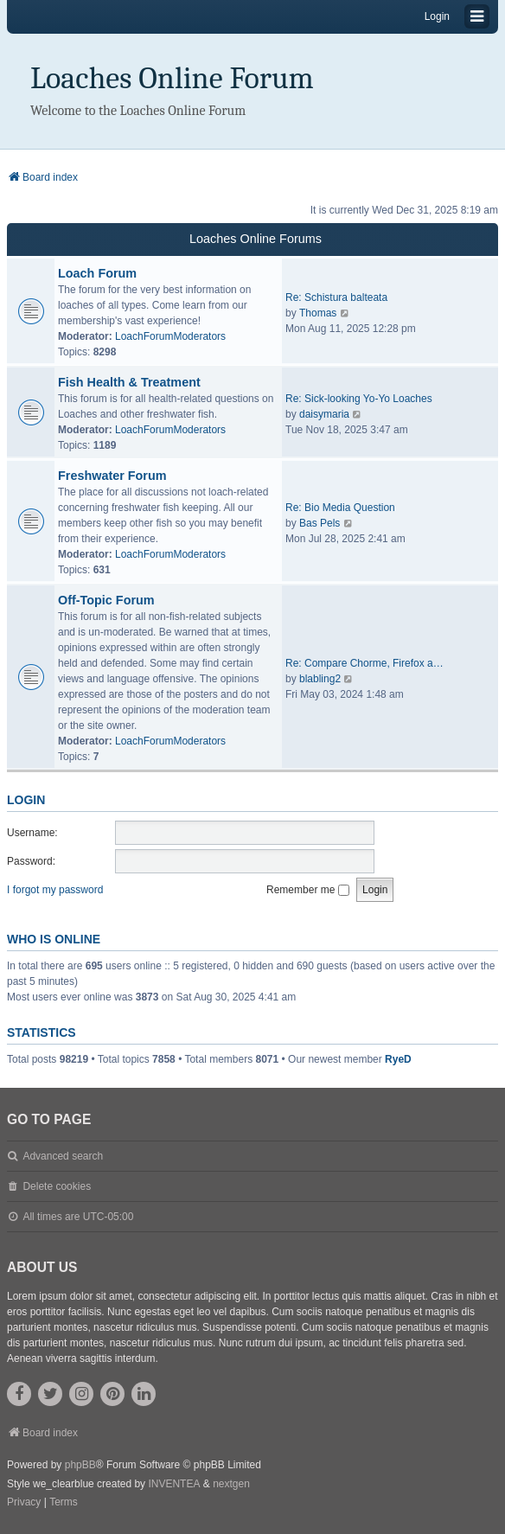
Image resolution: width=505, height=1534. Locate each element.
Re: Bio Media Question (340, 508)
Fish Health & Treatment (129, 382)
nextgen (231, 1484)
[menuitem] (24, 1502)
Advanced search (62, 1156)
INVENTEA (174, 1484)
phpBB (80, 1465)
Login (26, 800)
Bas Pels (319, 523)
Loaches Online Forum (172, 78)
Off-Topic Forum (106, 600)
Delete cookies (56, 1186)
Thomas (317, 313)
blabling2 (320, 679)
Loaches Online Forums (255, 239)
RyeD (398, 1059)
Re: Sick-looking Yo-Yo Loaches (358, 399)
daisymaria (324, 414)
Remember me (307, 890)
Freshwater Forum (112, 476)
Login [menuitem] (437, 16)
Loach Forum (97, 273)
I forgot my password (55, 890)
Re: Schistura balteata (336, 297)
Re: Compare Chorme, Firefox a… (364, 663)
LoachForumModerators (170, 336)
